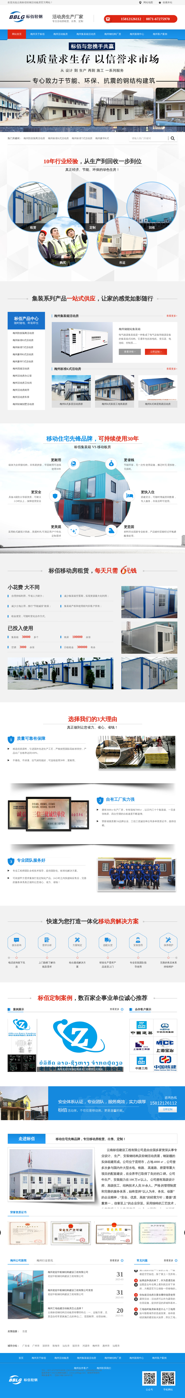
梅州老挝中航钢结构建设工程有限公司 (68, 1272)
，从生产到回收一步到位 (92, 161)
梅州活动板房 (60, 34)
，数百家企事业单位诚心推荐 (92, 998)
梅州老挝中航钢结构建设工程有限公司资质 (70, 1290)
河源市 (86, 1346)
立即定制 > (156, 351)
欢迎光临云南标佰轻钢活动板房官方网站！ (30, 2)
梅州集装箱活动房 (86, 34)
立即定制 (167, 1109)
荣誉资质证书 (18, 1212)
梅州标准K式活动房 (58, 138)
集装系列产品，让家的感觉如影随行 (92, 298)
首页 (21, 1358)
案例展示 (18, 1009)
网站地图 (148, 2)
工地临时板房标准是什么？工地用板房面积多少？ (157, 1312)
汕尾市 (116, 1346)
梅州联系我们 (104, 1368)
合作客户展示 (143, 1009)
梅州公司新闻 (18, 1260)
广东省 (26, 1346)
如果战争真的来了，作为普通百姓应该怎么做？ (157, 1284)
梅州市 (96, 1346)
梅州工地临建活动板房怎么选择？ (66, 1308)
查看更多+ (171, 316)
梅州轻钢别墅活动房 (23, 404)
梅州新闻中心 (137, 34)
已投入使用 (20, 628)
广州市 (36, 1346)
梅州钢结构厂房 (112, 34)
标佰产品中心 (26, 320)
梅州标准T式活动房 (82, 138)
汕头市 (66, 1346)
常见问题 (142, 1260)
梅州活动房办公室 (22, 376)
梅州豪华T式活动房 (23, 361)
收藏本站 (167, 2)
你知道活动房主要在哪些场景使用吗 (157, 1298)
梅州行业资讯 (45, 1260)
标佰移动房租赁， (92, 571)
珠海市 (56, 1346)
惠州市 (106, 1346)
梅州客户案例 (160, 34)
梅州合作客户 (81, 1368)
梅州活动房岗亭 (21, 390)
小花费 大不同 (24, 587)
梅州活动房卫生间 (22, 383)
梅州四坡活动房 (21, 368)
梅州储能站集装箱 (130, 329)
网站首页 (17, 34)
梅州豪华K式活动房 (23, 354)
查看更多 (114, 1009)
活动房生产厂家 (73, 18)
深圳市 (46, 1346)
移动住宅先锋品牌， (92, 439)
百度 (24, 1331)
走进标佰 (26, 1139)
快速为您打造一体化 (92, 921)
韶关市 (76, 1346)
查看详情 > (129, 351)
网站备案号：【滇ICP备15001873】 (57, 1375)
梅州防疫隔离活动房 (34, 138)
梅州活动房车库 (21, 397)
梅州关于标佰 (37, 34)
